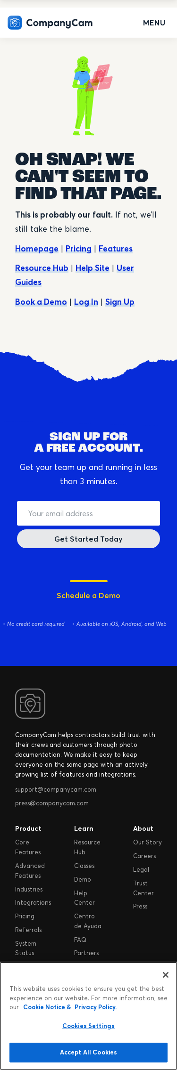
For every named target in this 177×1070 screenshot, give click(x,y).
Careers (144, 855)
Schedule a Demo (88, 595)
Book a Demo (41, 302)
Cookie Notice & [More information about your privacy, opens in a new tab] (47, 1007)
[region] (88, 1016)
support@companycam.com (55, 789)
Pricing (79, 248)
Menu (154, 22)
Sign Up (120, 302)
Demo (82, 879)
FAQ (80, 939)
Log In (86, 302)
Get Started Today (88, 538)
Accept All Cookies (88, 1052)
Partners (86, 953)
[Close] (165, 975)
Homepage (37, 248)
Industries (28, 889)
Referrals (28, 929)
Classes (84, 865)
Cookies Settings (88, 1025)
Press (140, 906)
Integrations (33, 902)
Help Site (93, 268)
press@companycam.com (52, 803)
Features (116, 248)
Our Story (147, 842)
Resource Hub (41, 268)
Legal (141, 869)
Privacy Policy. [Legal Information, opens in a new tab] (95, 1007)
